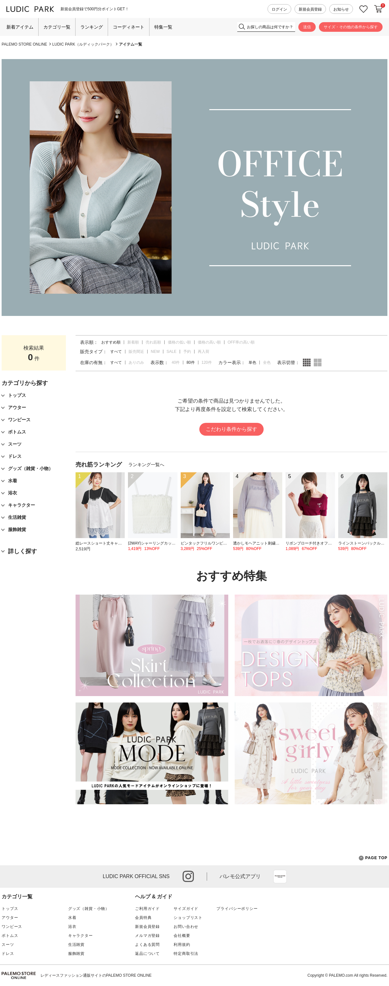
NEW (155, 351)
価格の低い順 (179, 342)
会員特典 (143, 917)
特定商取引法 (186, 953)
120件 (207, 362)
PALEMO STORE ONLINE (24, 44)
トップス (10, 908)
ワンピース (12, 926)
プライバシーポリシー (237, 908)
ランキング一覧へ (146, 464)
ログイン (279, 9)
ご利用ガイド (147, 908)
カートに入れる (378, 9)
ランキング (91, 27)
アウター (10, 917)
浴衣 (72, 926)
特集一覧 (163, 27)
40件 (176, 362)
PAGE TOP (373, 858)
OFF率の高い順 (241, 342)
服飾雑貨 (76, 953)
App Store (280, 876)
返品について (147, 953)
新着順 (133, 342)
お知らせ (341, 9)
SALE (171, 351)
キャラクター (80, 935)
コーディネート (128, 27)
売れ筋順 (153, 342)
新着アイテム (19, 27)
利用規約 (182, 944)
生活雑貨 (76, 944)
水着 (72, 917)
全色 (267, 362)
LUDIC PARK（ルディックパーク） (83, 44)
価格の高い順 (209, 342)
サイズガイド (186, 908)
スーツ (8, 944)
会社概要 (182, 935)
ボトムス (10, 935)
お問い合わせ (186, 926)
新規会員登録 (310, 9)
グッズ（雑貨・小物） (88, 908)
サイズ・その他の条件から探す (351, 27)
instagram (188, 876)
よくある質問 (147, 944)
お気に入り (363, 9)
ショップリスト (188, 917)
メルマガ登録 (147, 935)
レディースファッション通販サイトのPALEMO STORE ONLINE (96, 975)
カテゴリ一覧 (56, 27)
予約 (187, 351)
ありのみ (136, 362)
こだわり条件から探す (231, 429)
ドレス (8, 953)
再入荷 (203, 351)
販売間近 (136, 351)
